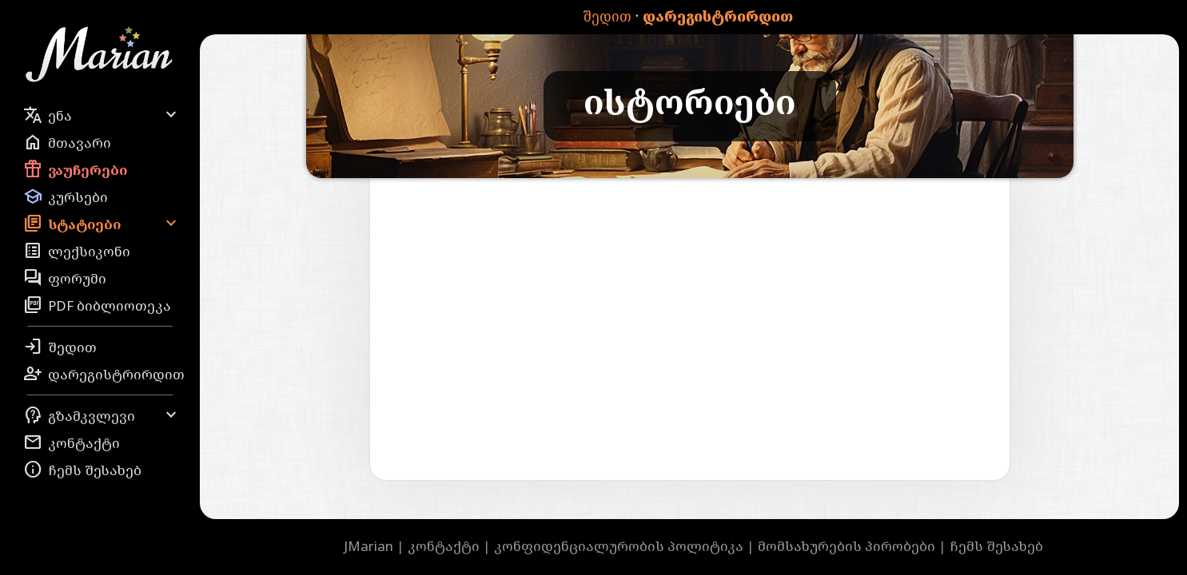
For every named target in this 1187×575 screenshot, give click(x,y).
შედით (607, 16)
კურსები (65, 196)
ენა (102, 115)
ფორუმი (64, 278)
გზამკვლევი (102, 415)
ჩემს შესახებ (82, 469)
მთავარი (67, 142)
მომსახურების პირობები (846, 546)
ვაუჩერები (75, 169)
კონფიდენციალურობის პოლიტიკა (618, 546)
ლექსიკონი (76, 251)
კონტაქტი (71, 442)
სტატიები (102, 223)
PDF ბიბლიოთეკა (97, 305)
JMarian (368, 546)
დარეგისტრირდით (718, 16)
